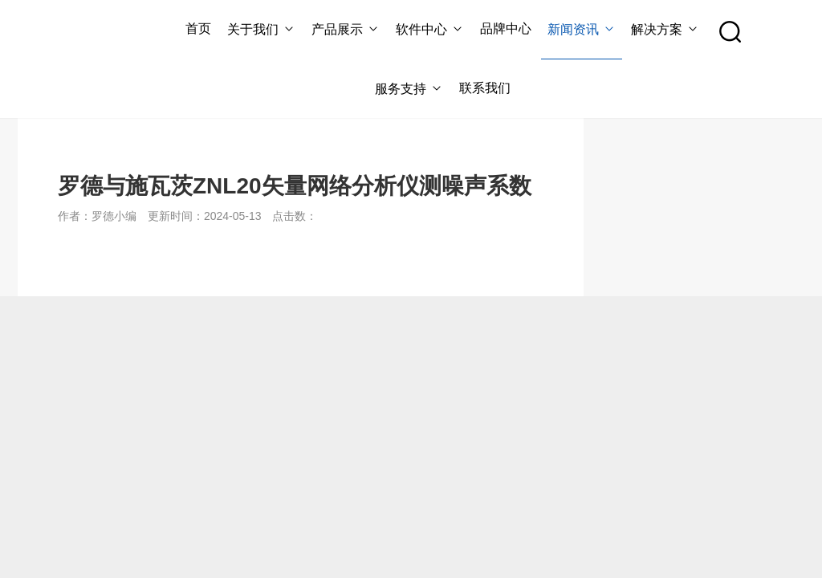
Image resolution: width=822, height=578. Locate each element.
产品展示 (345, 29)
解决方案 (665, 29)
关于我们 (261, 29)
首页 (198, 28)
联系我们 (485, 88)
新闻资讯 (581, 29)
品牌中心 (505, 28)
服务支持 (409, 89)
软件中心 (430, 29)
